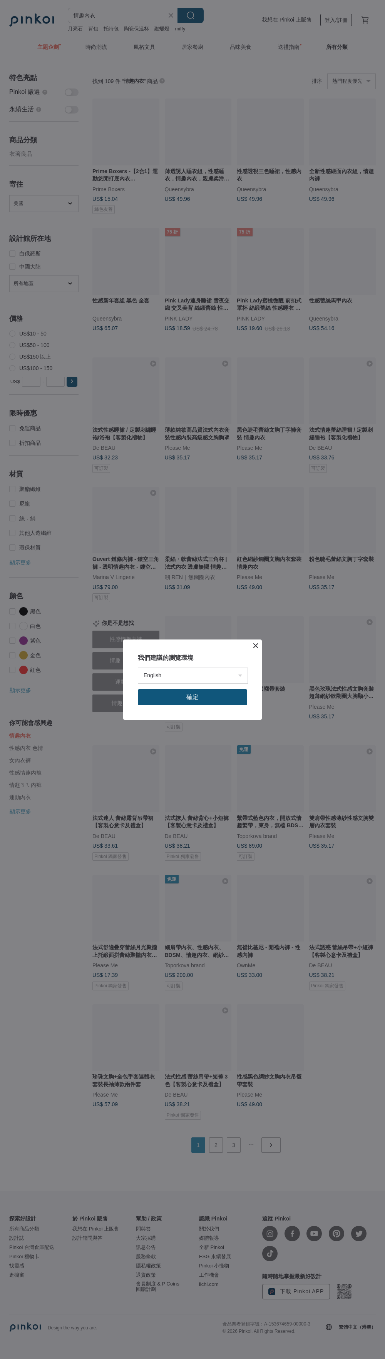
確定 (192, 697)
